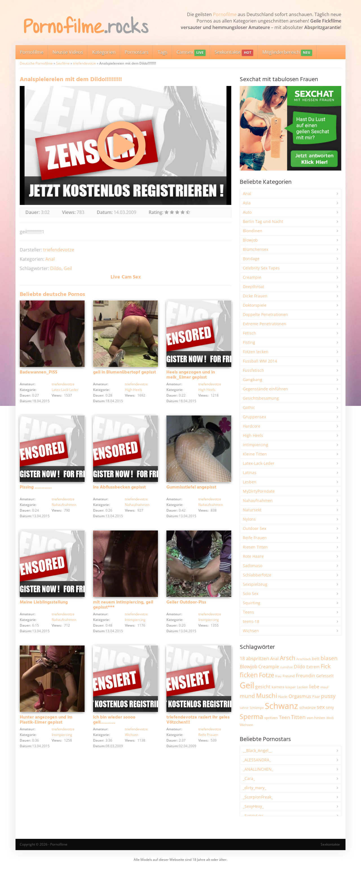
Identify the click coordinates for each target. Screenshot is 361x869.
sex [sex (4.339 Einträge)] (321, 707)
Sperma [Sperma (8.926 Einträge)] (251, 716)
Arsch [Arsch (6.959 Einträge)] (287, 658)
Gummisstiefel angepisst (191, 487)
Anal (50, 259)
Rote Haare (253, 556)
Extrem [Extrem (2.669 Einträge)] (313, 666)
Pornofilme (225, 14)
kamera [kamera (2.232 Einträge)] (278, 686)
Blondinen (252, 230)
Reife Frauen (208, 734)
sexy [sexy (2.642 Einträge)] (330, 707)
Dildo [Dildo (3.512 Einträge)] (299, 667)
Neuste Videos (67, 52)
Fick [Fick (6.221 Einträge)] (326, 666)
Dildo (55, 268)
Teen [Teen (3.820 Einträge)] (284, 717)
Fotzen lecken (255, 351)
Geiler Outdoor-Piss (186, 602)
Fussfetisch (253, 370)
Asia (247, 202)
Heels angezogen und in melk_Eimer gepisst (190, 375)
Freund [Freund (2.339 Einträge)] (289, 675)
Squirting (251, 602)
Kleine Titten (255, 454)
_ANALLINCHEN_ (258, 769)
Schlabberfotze (257, 575)
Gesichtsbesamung (261, 398)
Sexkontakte (234, 52)
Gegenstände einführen (265, 389)
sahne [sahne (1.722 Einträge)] (244, 708)
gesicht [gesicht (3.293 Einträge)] (262, 687)
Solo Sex (250, 593)
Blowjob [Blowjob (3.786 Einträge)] (248, 666)
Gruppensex (254, 416)
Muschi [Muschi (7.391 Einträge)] (266, 695)
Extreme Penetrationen (264, 323)
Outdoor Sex (254, 528)
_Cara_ (249, 778)
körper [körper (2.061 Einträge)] (290, 687)
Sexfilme (63, 63)
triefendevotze (84, 63)
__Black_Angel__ (257, 750)
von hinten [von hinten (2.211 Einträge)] (316, 717)
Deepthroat (253, 286)
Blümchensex (255, 249)
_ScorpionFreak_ (258, 797)
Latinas (249, 472)
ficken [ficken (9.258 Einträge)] (249, 674)
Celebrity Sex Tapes (261, 268)
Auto (247, 212)
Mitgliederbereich (287, 52)
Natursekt (252, 509)
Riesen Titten (255, 547)
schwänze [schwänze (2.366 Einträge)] (307, 707)
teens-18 (251, 621)
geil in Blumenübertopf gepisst (124, 372)
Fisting (249, 342)
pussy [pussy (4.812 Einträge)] (328, 695)
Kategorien (104, 52)
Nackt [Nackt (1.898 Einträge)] (282, 696)
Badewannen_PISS (38, 372)
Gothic (249, 407)
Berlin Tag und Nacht (263, 221)
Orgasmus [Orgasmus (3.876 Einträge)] (300, 696)
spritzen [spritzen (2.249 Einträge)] (271, 717)
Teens (248, 612)
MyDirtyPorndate (259, 491)
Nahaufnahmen (64, 504)
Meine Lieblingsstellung (44, 602)
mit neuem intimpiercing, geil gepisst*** (123, 605)
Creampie (252, 277)
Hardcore (251, 426)
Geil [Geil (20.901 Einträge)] (247, 685)
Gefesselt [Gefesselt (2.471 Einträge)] (325, 675)
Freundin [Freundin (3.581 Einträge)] (305, 676)
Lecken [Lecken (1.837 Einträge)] (302, 687)
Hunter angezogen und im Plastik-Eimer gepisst (46, 720)
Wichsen (131, 734)
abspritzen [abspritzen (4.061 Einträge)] (257, 658)
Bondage (251, 258)
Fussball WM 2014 (260, 361)
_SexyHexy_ (253, 806)
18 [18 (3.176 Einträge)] (242, 658)
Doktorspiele (255, 305)
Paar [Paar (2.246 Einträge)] (316, 696)
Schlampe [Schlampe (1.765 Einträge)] (257, 708)
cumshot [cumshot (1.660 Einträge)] (286, 667)
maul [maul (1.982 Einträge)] (324, 687)
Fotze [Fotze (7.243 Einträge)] (266, 675)
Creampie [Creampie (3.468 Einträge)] (268, 667)
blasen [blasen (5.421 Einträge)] (329, 658)
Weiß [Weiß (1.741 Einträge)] (330, 718)
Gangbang (252, 379)
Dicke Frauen (255, 295)
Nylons (249, 519)
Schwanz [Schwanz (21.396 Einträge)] (281, 705)
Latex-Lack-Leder (65, 389)
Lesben (249, 482)
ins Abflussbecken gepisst (119, 487)
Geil (68, 268)
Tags (163, 52)
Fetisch (249, 333)
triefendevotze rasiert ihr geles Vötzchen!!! (198, 720)
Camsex (191, 52)
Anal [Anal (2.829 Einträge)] (274, 658)
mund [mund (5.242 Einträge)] (247, 696)
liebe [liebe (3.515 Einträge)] (314, 687)
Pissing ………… (36, 487)
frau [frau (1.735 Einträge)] (278, 676)
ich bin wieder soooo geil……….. (114, 720)
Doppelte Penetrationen (265, 314)
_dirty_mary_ (254, 787)
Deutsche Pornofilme (36, 63)
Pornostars (137, 52)
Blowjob (250, 240)
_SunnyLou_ (254, 815)
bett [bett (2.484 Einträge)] (316, 658)
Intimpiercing (135, 619)
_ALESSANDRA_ (257, 759)
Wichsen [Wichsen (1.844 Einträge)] (246, 725)
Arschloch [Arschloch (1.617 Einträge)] (303, 659)
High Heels (133, 389)
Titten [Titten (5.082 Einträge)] (298, 717)
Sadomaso (252, 565)
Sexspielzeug (255, 584)
